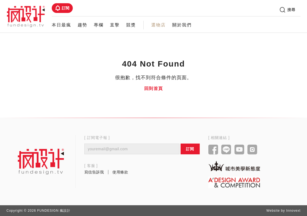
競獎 (131, 25)
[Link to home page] (41, 161)
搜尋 (287, 9)
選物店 (158, 25)
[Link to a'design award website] (234, 182)
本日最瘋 (61, 25)
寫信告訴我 (94, 172)
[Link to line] (226, 150)
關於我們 (182, 25)
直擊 (115, 25)
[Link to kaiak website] (234, 166)
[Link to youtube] (239, 150)
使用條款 (120, 172)
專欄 (99, 25)
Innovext (293, 210)
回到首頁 (153, 88)
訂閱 (62, 8)
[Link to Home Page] (25, 16)
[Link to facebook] (213, 150)
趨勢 (82, 25)
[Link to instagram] (252, 150)
